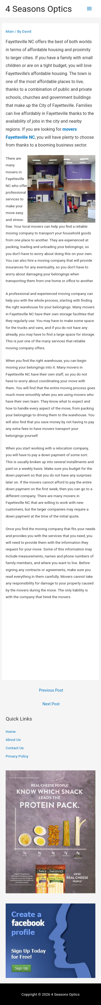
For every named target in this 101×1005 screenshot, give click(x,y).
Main (10, 31)
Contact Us (15, 748)
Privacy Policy (17, 756)
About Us (13, 739)
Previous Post (51, 690)
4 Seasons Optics (38, 9)
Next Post (51, 704)
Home (11, 731)
